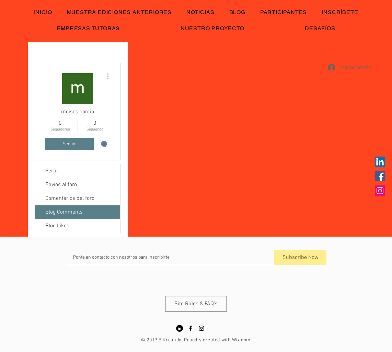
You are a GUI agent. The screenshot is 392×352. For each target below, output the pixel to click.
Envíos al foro (61, 184)
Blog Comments (64, 212)
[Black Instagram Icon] (201, 328)
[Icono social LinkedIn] (380, 162)
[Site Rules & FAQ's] (196, 303)
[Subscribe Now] (300, 257)
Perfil (51, 171)
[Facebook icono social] (380, 176)
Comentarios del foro (69, 198)
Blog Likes (57, 226)
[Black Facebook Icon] (190, 328)
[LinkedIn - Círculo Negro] (179, 328)
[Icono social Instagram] (380, 190)
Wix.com (241, 340)
